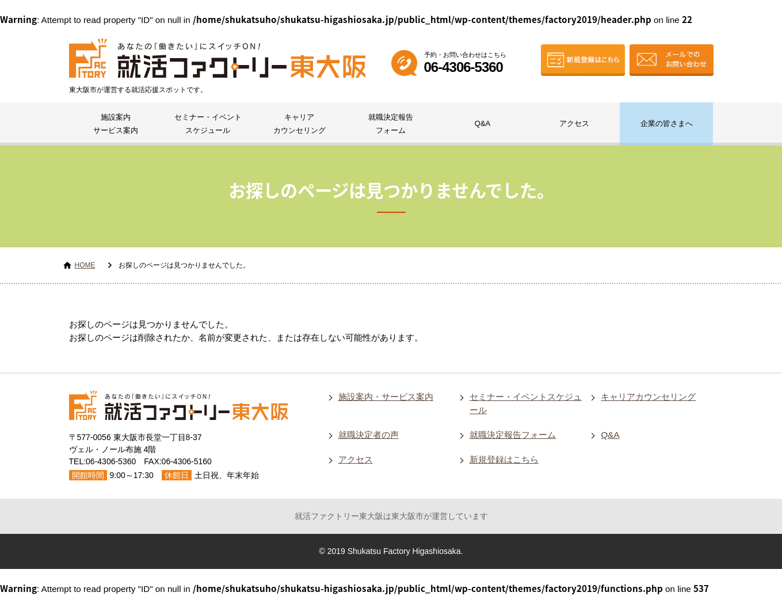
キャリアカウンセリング (299, 124)
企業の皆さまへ (666, 123)
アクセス (574, 123)
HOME (85, 265)
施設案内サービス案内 (115, 124)
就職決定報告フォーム (390, 124)
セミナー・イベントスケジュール (208, 124)
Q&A (482, 123)
